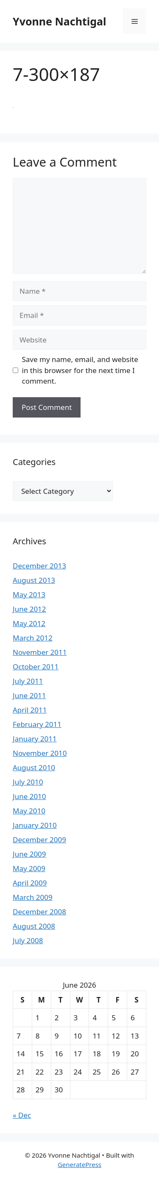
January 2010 (35, 825)
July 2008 (28, 940)
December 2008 (39, 911)
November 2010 (40, 753)
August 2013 (34, 580)
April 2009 (30, 883)
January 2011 (35, 739)
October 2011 (36, 666)
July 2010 (28, 782)
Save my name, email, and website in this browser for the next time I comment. (80, 370)
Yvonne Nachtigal (59, 21)
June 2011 (29, 695)
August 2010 (34, 767)
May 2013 (29, 594)
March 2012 (33, 638)
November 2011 (40, 652)
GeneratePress (79, 1164)
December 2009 (39, 839)
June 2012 (29, 609)
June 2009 (29, 854)
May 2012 (29, 623)
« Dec (22, 1115)
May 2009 (29, 868)
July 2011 (28, 681)
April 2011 (30, 710)
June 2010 (29, 796)
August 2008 (34, 926)
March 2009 (33, 897)
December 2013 (39, 566)
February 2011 (37, 724)
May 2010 (29, 811)
